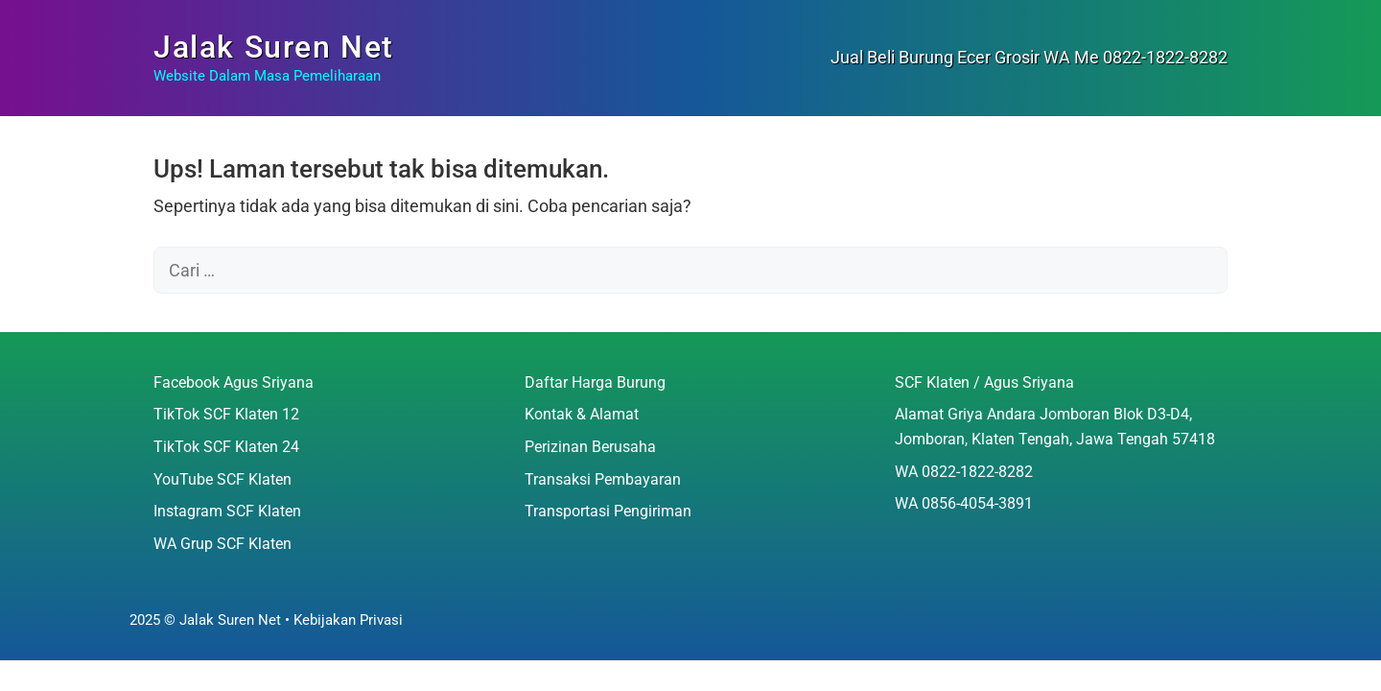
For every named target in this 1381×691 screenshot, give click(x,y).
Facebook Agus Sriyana (233, 382)
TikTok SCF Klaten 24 (226, 447)
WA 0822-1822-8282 (964, 472)
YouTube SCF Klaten (222, 479)
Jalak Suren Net (273, 47)
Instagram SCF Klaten (227, 511)
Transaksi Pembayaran (603, 479)
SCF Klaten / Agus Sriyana (984, 382)
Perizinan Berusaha (590, 447)
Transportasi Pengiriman (608, 511)
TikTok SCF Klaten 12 (226, 414)
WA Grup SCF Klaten (222, 544)
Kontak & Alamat (582, 414)
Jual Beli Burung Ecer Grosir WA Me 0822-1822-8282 (1029, 57)
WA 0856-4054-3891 (964, 503)
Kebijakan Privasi (348, 620)
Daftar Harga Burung (595, 382)
